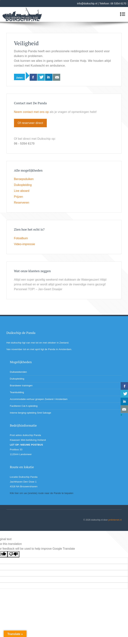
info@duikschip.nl (87, 3)
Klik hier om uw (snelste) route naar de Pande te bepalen (41, 493)
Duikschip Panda (19, 22)
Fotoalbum (21, 238)
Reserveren (21, 202)
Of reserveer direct (30, 122)
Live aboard (21, 190)
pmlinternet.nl (115, 520)
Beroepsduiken (24, 179)
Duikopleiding (23, 184)
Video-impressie (24, 244)
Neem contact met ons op (31, 111)
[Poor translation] (13, 554)
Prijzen (18, 196)
